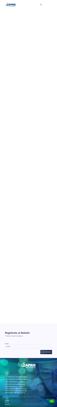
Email (6, 343)
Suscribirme (46, 352)
